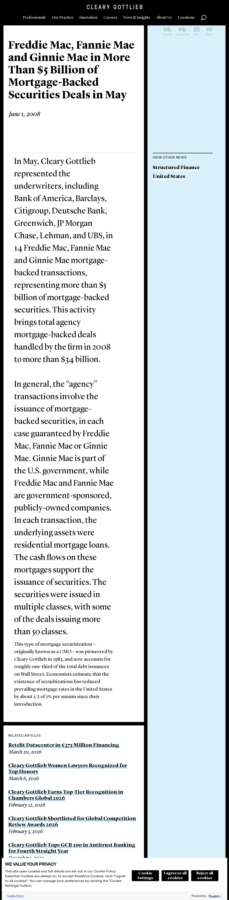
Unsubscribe (182, 34)
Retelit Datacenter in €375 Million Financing (63, 745)
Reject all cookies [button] (204, 875)
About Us (164, 18)
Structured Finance (176, 167)
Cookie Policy (15, 895)
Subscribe (167, 34)
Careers (110, 18)
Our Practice (62, 18)
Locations (186, 18)
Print (196, 34)
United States (169, 176)
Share (209, 34)
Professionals (34, 18)
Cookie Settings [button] (145, 875)
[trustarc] (214, 895)
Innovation (88, 18)
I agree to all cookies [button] (175, 875)
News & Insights (136, 18)
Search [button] (203, 18)
